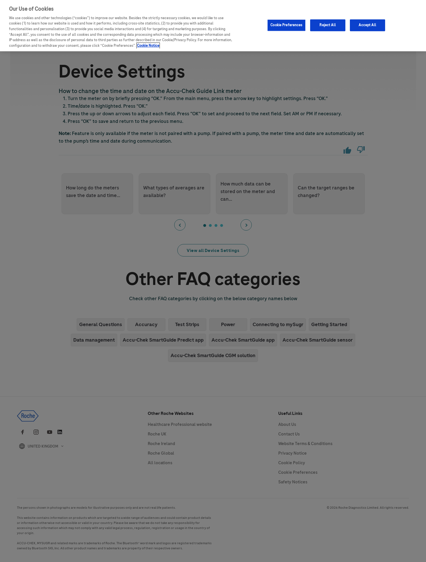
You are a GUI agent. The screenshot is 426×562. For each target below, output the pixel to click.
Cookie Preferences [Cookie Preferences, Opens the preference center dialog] (286, 23)
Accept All (367, 23)
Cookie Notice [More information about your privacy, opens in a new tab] (148, 43)
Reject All (327, 23)
